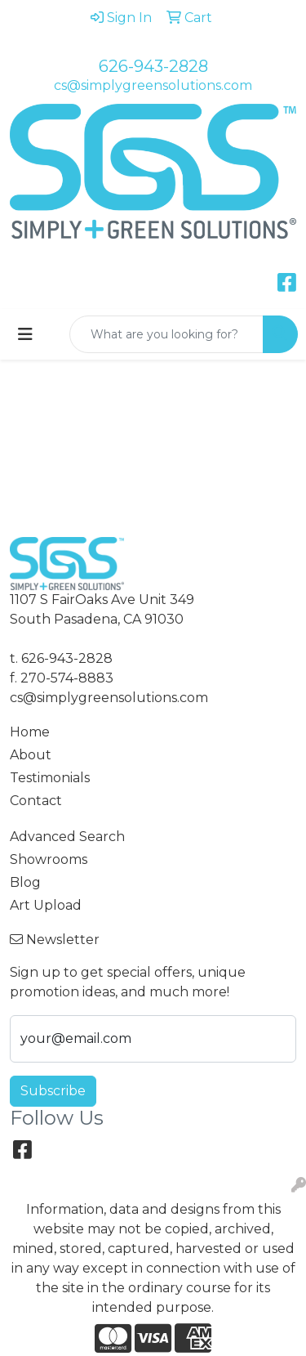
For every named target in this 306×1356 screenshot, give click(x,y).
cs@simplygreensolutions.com (153, 85)
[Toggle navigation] (25, 334)
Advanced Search (67, 836)
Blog (25, 882)
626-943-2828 (153, 66)
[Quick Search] (166, 334)
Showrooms (48, 859)
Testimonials (50, 777)
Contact (36, 800)
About (30, 755)
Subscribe (53, 1091)
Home (30, 732)
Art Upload (46, 905)
